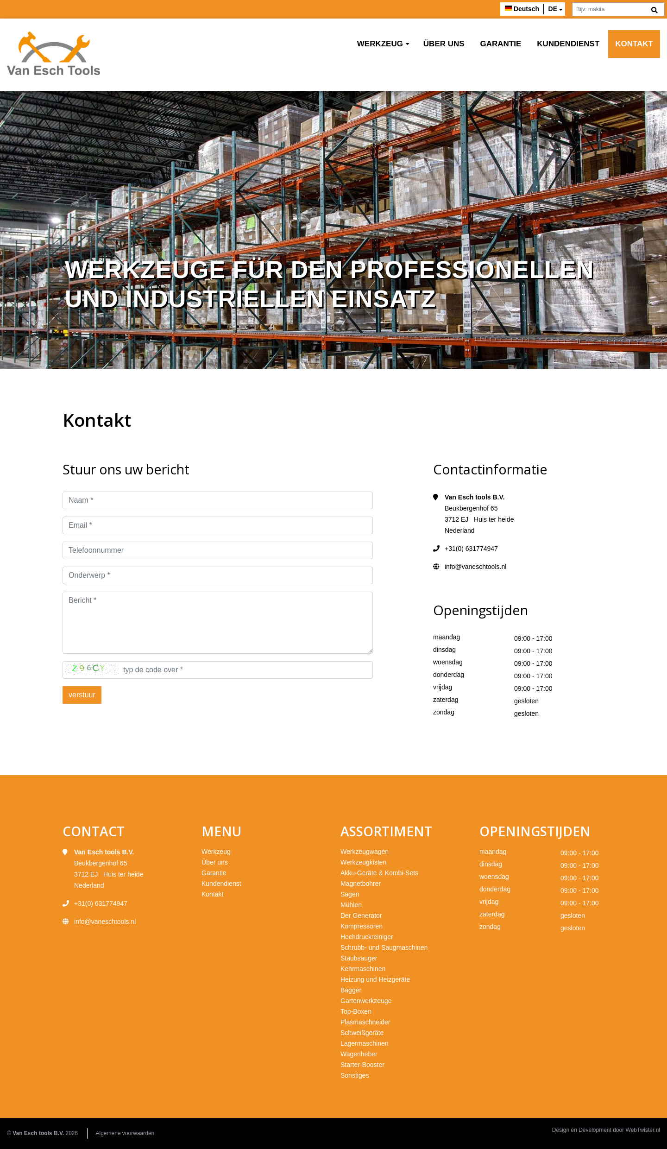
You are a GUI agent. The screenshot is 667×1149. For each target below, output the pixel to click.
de (552, 9)
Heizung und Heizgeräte (375, 979)
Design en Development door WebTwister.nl (606, 1130)
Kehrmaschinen (362, 968)
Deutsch (526, 9)
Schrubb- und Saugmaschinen (384, 947)
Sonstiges (354, 1075)
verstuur (82, 695)
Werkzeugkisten (363, 862)
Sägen (349, 894)
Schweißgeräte (362, 1032)
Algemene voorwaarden (125, 1133)
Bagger (350, 990)
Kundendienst (568, 43)
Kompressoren (361, 926)
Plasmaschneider (365, 1022)
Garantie (501, 43)
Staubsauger (358, 958)
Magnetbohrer (360, 883)
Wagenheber (359, 1054)
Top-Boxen (355, 1011)
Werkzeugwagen (364, 851)
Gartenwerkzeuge (366, 1000)
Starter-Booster (362, 1064)
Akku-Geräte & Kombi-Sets (379, 873)
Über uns (444, 43)
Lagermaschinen (364, 1043)
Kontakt (634, 43)
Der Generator (361, 915)
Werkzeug (380, 43)
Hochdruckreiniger (366, 937)
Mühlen (351, 905)
